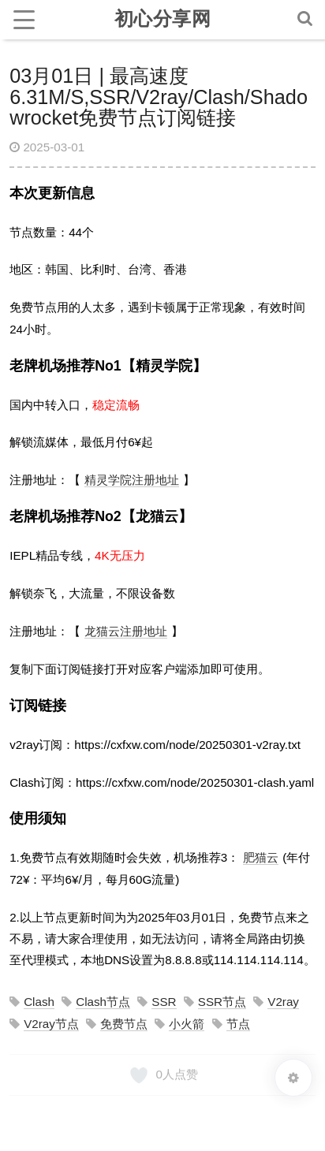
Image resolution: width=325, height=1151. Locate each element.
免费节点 (124, 1023)
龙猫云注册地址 (125, 631)
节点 (238, 1023)
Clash (39, 1001)
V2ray (283, 1001)
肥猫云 (260, 857)
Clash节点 (103, 1001)
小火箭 (186, 1023)
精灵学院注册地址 (131, 479)
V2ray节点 (51, 1023)
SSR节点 (222, 1001)
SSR (163, 1001)
